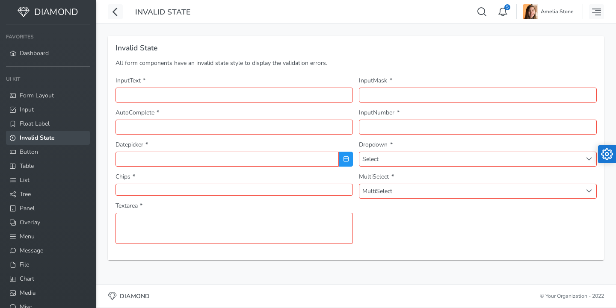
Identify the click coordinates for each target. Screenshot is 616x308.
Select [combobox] (370, 159)
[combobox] (234, 127)
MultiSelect (377, 191)
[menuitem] (48, 45)
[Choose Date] (346, 159)
